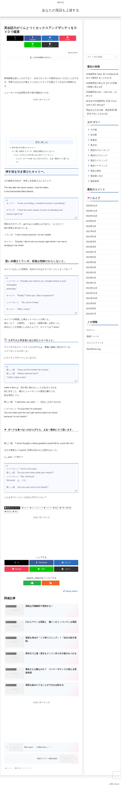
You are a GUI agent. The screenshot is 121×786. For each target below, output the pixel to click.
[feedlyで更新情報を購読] (38, 577)
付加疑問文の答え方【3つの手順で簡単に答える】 (101, 85)
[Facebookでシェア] (23, 38)
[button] (73, 38)
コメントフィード (95, 343)
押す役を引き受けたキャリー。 (25, 141)
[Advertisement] (41, 61)
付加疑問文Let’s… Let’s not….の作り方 (101, 94)
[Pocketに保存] (48, 38)
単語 (55, 502)
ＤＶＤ (25, 502)
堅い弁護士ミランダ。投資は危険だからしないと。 (37, 145)
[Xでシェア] (10, 38)
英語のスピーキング (12, 502)
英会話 (8, 506)
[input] (102, 57)
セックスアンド (36, 502)
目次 (37, 135)
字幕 (62, 502)
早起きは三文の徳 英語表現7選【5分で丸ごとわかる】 (101, 112)
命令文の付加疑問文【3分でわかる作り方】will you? (101, 103)
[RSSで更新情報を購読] (44, 577)
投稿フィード (92, 336)
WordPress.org (93, 349)
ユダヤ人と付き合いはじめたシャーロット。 (39, 149)
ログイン (90, 330)
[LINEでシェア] (60, 38)
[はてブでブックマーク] (35, 38)
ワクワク (47, 502)
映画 (68, 502)
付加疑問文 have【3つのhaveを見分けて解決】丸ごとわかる (102, 76)
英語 (15, 506)
